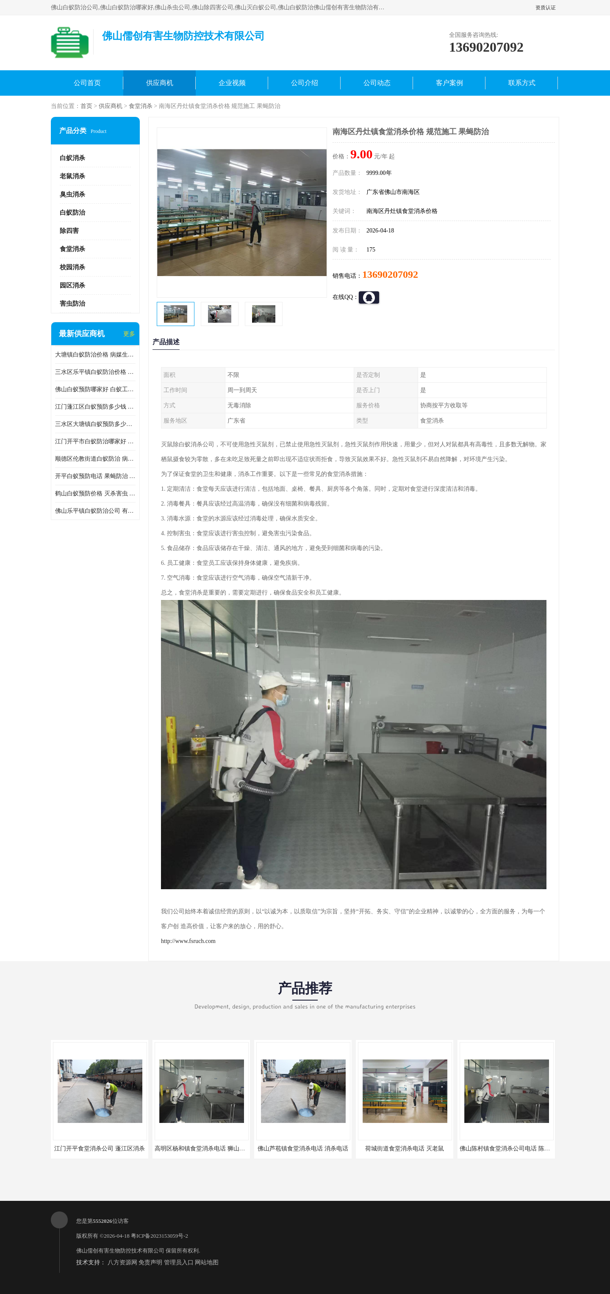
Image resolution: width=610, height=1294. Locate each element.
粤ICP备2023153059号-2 (159, 1236)
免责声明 (150, 1262)
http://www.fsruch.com (188, 941)
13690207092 (390, 274)
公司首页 (87, 82)
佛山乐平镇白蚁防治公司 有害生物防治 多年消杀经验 (95, 511)
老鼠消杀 (72, 176)
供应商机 (159, 82)
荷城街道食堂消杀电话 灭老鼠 (404, 1148)
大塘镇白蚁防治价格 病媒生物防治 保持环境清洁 (95, 354)
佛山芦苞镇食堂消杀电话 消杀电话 (303, 1148)
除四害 (69, 230)
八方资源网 (122, 1262)
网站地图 (207, 1262)
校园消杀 (72, 267)
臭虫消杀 (72, 194)
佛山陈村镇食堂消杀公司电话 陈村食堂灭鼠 (517, 1148)
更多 (129, 334)
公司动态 (377, 82)
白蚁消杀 (72, 158)
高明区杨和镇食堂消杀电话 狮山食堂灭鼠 (209, 1148)
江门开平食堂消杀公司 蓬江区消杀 (99, 1148)
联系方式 (521, 82)
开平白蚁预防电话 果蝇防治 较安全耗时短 (95, 476)
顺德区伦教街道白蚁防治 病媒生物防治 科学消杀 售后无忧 (95, 459)
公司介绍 (304, 82)
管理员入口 (179, 1262)
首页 (86, 106)
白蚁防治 (72, 212)
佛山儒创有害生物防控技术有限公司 (120, 1250)
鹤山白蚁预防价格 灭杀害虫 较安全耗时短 (95, 493)
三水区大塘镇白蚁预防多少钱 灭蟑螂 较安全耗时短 (95, 424)
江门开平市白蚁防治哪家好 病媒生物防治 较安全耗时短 (95, 441)
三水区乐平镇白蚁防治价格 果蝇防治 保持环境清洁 (95, 372)
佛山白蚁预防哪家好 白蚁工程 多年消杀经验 (95, 389)
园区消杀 (72, 285)
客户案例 (449, 82)
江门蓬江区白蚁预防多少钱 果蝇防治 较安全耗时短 (95, 407)
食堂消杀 (140, 106)
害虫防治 (72, 303)
